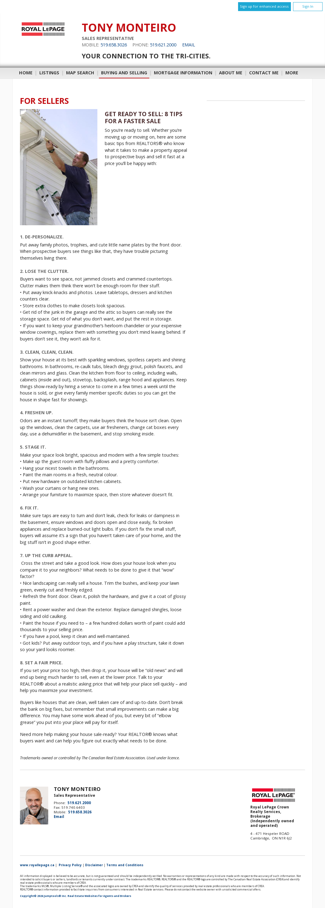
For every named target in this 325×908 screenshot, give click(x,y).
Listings (49, 73)
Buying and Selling (124, 73)
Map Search (80, 73)
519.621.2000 (163, 45)
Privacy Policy (70, 865)
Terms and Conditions (124, 865)
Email (188, 45)
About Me (230, 73)
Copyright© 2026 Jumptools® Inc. (43, 896)
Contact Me (264, 73)
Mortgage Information (183, 73)
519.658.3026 (113, 45)
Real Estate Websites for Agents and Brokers (99, 896)
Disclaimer (94, 865)
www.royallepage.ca (37, 865)
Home (26, 73)
